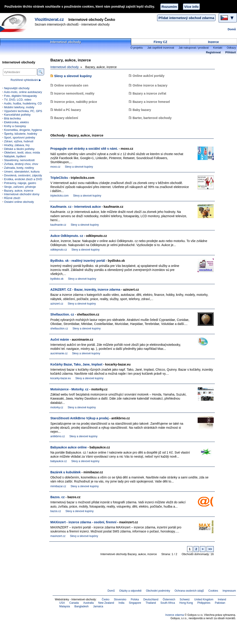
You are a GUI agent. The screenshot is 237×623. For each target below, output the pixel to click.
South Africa (167, 602)
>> (210, 549)
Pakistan (220, 602)
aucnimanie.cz (59, 353)
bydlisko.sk (57, 278)
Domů (232, 29)
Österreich (169, 599)
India (121, 602)
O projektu (136, 47)
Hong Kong (186, 602)
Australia (88, 602)
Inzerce (213, 42)
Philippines (203, 602)
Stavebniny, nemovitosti (19, 160)
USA (62, 602)
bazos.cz (55, 511)
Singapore (135, 602)
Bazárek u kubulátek (65, 472)
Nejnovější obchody (17, 88)
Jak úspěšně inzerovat (160, 47)
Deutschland (150, 599)
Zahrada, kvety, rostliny (19, 167)
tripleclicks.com (59, 195)
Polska (135, 599)
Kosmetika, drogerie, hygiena (23, 130)
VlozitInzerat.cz (49, 19)
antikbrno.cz (57, 436)
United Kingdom (204, 599)
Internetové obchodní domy (21, 194)
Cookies (213, 590)
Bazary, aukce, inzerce (18, 190)
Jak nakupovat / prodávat (194, 47)
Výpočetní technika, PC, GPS (23, 111)
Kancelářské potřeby (17, 114)
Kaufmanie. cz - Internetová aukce (75, 206)
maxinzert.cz (58, 536)
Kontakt (217, 47)
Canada (74, 602)
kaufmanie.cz (58, 224)
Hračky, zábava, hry (17, 145)
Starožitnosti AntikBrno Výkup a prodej (79, 418)
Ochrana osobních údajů (189, 590)
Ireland (222, 599)
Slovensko (120, 599)
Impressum (229, 590)
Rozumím (169, 7)
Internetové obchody (65, 42)
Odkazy (231, 47)
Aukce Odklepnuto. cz (66, 236)
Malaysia (64, 606)
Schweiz (185, 599)
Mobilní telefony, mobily (19, 107)
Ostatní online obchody (19, 201)
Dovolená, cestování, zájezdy (23, 175)
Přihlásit (230, 52)
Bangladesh (81, 606)
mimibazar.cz (58, 486)
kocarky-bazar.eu (60, 378)
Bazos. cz (57, 497)
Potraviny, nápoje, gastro (20, 183)
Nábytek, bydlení (15, 156)
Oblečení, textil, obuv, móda (22, 152)
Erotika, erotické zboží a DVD (23, 179)
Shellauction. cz (62, 314)
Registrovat (213, 52)
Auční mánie (59, 339)
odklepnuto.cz (58, 249)
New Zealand (106, 602)
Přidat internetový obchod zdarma (186, 18)
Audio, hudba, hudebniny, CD (23, 103)
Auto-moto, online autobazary (23, 92)
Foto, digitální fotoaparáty (20, 95)
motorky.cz (56, 407)
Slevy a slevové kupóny (73, 76)
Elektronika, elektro (16, 122)
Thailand (151, 602)
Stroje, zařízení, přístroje (20, 186)
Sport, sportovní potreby (19, 137)
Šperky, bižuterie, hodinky (20, 133)
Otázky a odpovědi (130, 590)
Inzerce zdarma (174, 615)
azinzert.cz (56, 303)
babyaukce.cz (58, 461)
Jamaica (98, 606)
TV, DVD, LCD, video (17, 99)
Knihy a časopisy (15, 126)
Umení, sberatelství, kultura (21, 171)
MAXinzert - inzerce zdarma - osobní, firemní (83, 522)
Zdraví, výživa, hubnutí (18, 141)
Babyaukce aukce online (68, 447)
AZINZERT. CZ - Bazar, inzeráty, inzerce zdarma (85, 289)
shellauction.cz (59, 328)
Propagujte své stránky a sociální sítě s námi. (84, 148)
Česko (105, 599)
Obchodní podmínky (158, 590)
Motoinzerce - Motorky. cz (69, 389)
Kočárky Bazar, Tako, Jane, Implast (76, 364)
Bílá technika (12, 118)
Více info (191, 7)
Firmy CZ (160, 42)
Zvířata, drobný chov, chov (21, 164)
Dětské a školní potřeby (19, 149)
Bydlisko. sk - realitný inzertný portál (77, 260)
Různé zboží (12, 198)
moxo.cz (55, 166)
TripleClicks (59, 178)
